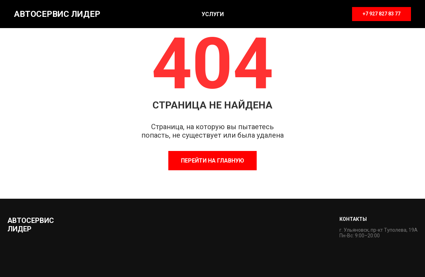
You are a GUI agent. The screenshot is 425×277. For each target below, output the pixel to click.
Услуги (213, 14)
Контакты (353, 219)
